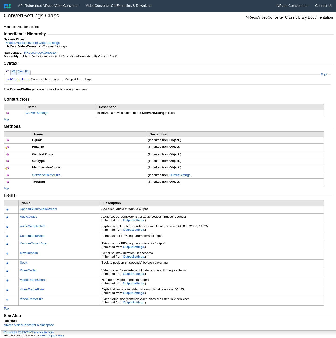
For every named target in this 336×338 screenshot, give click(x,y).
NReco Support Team (52, 335)
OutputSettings (179, 175)
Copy (324, 74)
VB (13, 71)
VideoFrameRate (32, 289)
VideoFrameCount (33, 280)
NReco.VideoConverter (40, 52)
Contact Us (323, 5)
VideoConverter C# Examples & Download (118, 5)
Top (6, 119)
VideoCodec (28, 270)
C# (7, 71)
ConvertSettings (37, 113)
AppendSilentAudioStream (38, 209)
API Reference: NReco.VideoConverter (48, 5)
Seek (23, 262)
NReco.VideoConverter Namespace (29, 325)
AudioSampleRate (33, 226)
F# (26, 71)
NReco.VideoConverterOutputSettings (33, 43)
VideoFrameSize (31, 299)
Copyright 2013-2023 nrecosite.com (29, 332)
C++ (20, 71)
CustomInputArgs (32, 235)
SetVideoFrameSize (46, 175)
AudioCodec (28, 216)
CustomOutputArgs (33, 243)
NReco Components (292, 5)
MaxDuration (29, 253)
